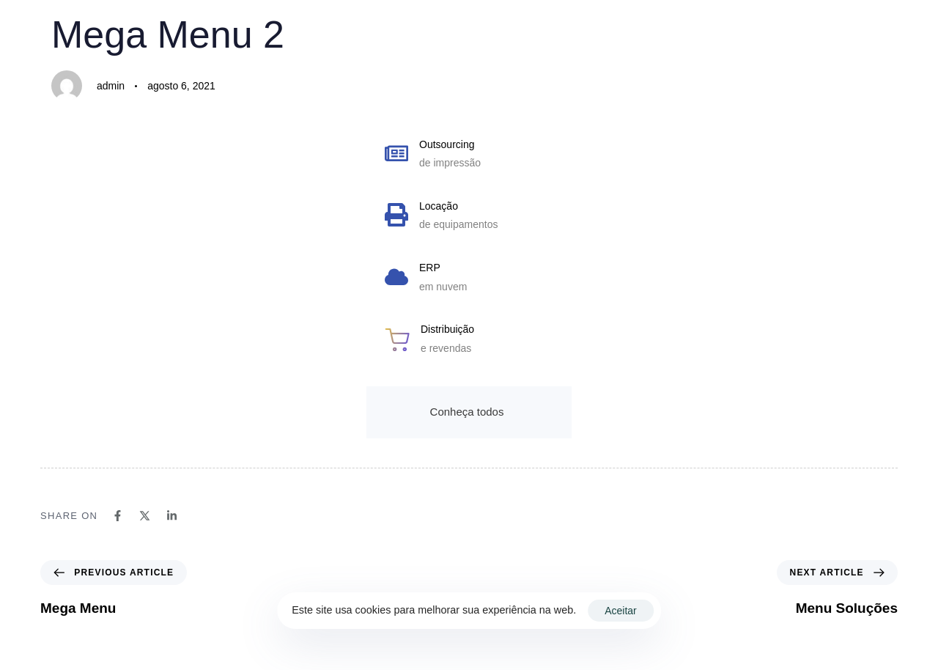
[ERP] (469, 280)
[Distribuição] (469, 342)
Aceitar (621, 610)
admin (111, 86)
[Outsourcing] (469, 157)
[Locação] (469, 219)
